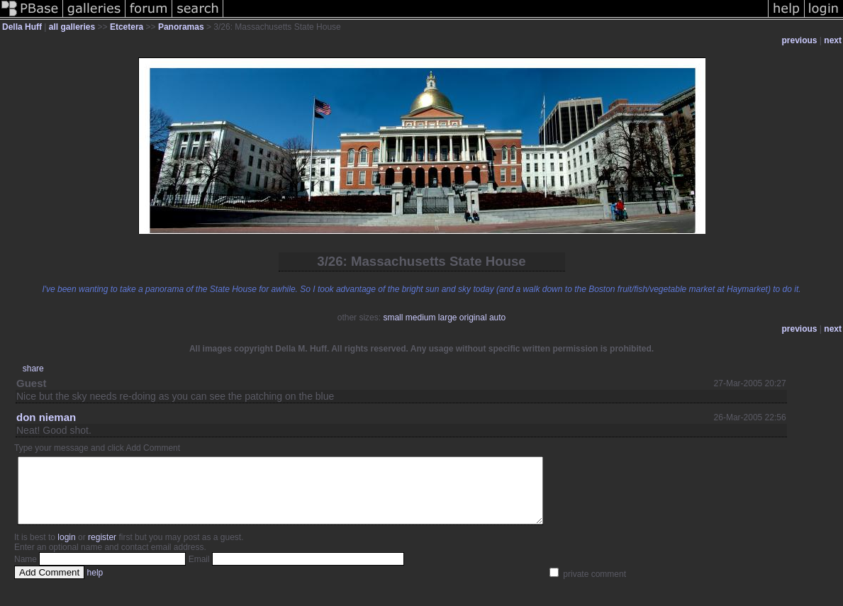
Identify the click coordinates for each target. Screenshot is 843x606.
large (447, 317)
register (102, 550)
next (833, 40)
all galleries (72, 27)
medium (421, 317)
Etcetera (126, 27)
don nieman (46, 417)
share (33, 369)
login (66, 550)
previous (799, 40)
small (393, 317)
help (95, 585)
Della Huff (22, 27)
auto (497, 317)
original (473, 317)
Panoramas (181, 27)
